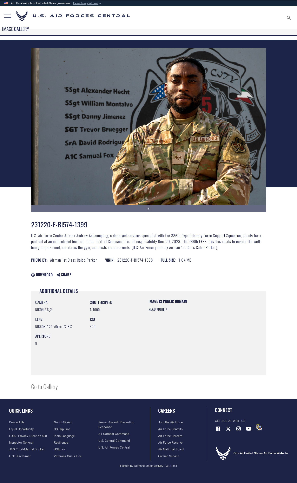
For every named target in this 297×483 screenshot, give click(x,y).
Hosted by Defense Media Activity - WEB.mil (148, 466)
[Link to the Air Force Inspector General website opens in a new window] (21, 442)
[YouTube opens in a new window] (248, 429)
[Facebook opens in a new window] (218, 429)
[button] (87, 3)
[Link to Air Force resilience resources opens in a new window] (61, 442)
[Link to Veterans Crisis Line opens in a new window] (68, 456)
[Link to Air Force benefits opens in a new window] (170, 429)
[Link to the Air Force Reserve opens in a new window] (170, 442)
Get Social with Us (230, 421)
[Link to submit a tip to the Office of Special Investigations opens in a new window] (62, 429)
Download (42, 274)
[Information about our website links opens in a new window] (20, 456)
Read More (157, 309)
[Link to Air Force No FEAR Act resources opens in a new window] (63, 422)
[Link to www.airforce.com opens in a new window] (170, 422)
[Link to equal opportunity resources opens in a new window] (21, 429)
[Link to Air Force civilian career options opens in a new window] (168, 456)
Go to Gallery (44, 386)
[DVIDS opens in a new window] (259, 427)
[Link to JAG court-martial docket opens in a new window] (27, 449)
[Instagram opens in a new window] (238, 429)
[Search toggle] (289, 16)
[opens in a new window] (64, 436)
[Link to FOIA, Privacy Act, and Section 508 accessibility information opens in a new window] (28, 436)
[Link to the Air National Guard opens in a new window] (171, 449)
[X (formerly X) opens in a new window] (228, 429)
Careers (166, 410)
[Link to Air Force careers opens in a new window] (170, 436)
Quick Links (21, 410)
